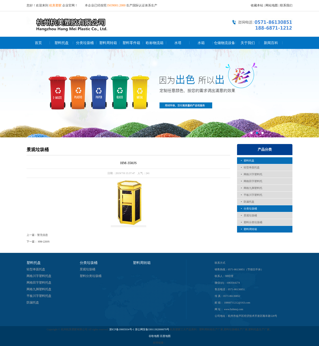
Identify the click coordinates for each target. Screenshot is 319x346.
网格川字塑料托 (253, 174)
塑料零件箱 (131, 43)
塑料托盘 (61, 43)
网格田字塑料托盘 (39, 282)
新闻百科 (271, 43)
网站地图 (271, 5)
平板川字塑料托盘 (39, 296)
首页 (38, 43)
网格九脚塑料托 (253, 188)
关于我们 (248, 43)
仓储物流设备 (224, 43)
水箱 (201, 43)
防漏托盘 (249, 201)
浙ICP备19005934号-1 (121, 329)
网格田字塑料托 (253, 181)
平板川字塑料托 (253, 194)
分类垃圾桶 (85, 43)
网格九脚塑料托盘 (39, 289)
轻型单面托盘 (252, 167)
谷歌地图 (154, 336)
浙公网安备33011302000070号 (152, 329)
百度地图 (165, 336)
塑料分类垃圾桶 (253, 222)
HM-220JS (44, 241)
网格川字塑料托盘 (39, 276)
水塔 (177, 43)
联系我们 (286, 5)
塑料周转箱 (108, 43)
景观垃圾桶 (250, 215)
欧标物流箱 (154, 43)
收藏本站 (257, 5)
